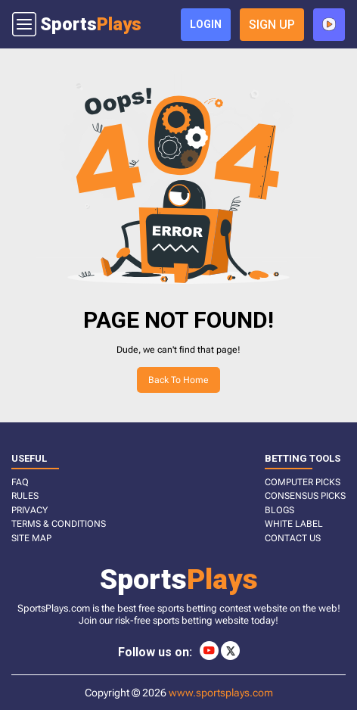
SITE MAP (31, 538)
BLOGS (279, 510)
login (206, 24)
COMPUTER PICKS (302, 482)
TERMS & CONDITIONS (58, 523)
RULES (25, 495)
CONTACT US (293, 538)
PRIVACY (29, 510)
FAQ (20, 482)
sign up (272, 24)
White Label (294, 523)
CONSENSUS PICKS (305, 495)
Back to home (178, 380)
